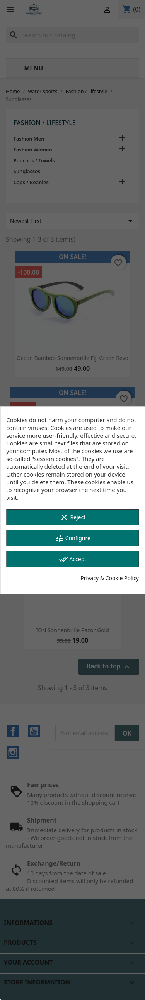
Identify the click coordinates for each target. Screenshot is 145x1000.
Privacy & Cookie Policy (109, 578)
